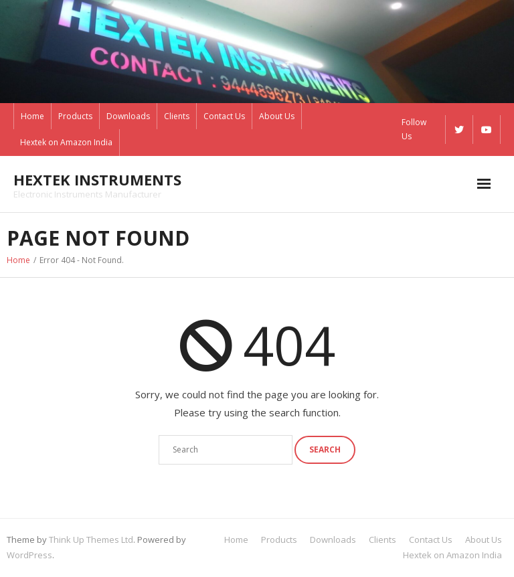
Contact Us (224, 116)
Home (32, 116)
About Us (276, 116)
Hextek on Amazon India (66, 142)
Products (75, 116)
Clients (176, 116)
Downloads (128, 116)
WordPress (29, 555)
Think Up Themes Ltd (91, 539)
